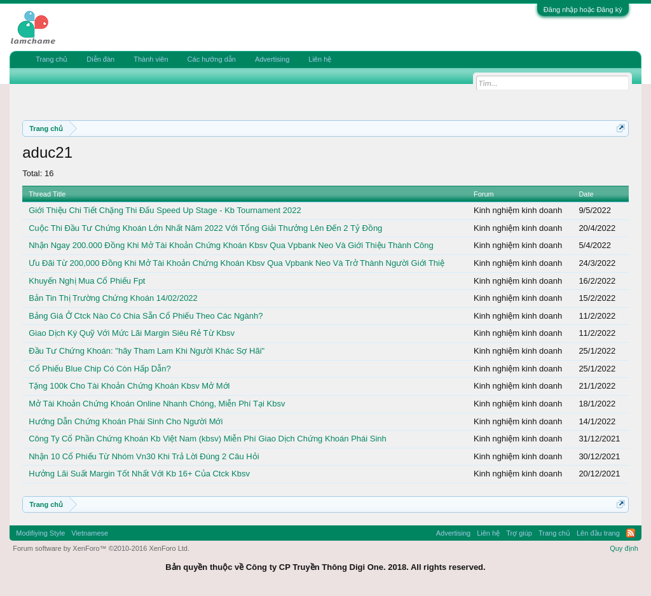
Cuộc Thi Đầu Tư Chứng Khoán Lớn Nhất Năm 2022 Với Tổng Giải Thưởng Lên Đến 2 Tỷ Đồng (205, 228)
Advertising (272, 59)
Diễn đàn (100, 59)
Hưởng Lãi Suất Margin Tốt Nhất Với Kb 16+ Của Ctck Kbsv (139, 473)
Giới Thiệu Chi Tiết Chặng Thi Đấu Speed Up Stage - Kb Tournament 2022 (165, 210)
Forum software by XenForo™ (101, 548)
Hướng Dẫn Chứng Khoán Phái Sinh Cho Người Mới (126, 421)
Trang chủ (51, 59)
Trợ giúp (519, 533)
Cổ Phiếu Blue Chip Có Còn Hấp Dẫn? (99, 368)
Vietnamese (89, 533)
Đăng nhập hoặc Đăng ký (583, 9)
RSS (630, 533)
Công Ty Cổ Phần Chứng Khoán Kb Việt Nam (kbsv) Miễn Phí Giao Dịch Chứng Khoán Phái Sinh (208, 438)
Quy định (624, 548)
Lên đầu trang (598, 533)
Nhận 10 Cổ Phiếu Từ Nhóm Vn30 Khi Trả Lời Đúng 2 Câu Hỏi (144, 456)
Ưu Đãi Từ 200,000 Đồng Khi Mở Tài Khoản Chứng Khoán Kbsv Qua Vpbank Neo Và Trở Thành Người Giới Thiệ (236, 263)
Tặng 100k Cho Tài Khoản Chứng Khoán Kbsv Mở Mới (129, 386)
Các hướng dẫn (212, 59)
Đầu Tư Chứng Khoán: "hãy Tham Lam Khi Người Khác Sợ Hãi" (146, 351)
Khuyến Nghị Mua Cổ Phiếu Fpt (87, 281)
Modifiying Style (40, 533)
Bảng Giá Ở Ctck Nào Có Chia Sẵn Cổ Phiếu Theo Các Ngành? (146, 316)
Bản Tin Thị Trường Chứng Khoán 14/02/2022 (113, 298)
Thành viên (151, 59)
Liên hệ (319, 59)
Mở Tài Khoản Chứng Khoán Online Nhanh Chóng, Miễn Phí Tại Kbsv (157, 403)
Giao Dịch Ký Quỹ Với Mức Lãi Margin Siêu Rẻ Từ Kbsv (132, 333)
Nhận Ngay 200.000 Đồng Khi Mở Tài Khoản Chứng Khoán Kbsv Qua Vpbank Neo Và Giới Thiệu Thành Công (231, 245)
